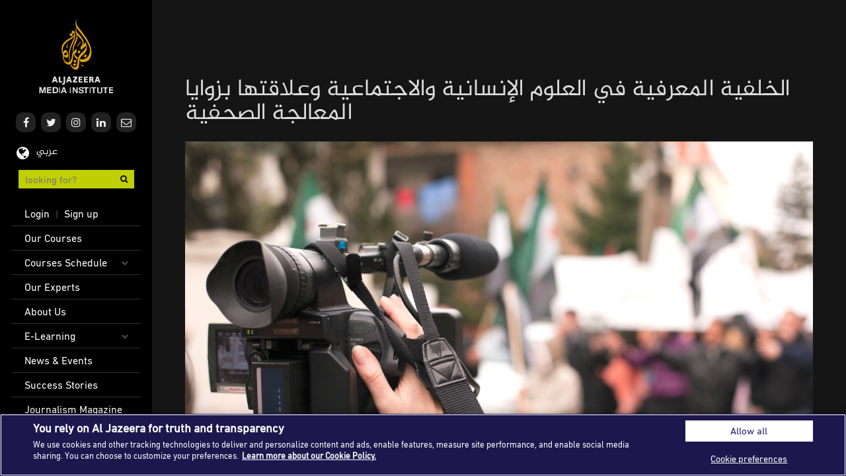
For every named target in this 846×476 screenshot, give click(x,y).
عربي (47, 151)
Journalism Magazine (73, 409)
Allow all (748, 430)
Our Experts (52, 287)
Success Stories (61, 384)
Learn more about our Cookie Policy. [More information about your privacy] (309, 455)
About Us (45, 311)
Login (37, 213)
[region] (423, 445)
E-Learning (49, 335)
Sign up (81, 213)
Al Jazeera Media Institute (76, 57)
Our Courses (53, 238)
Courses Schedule (65, 262)
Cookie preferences (749, 458)
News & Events (58, 360)
